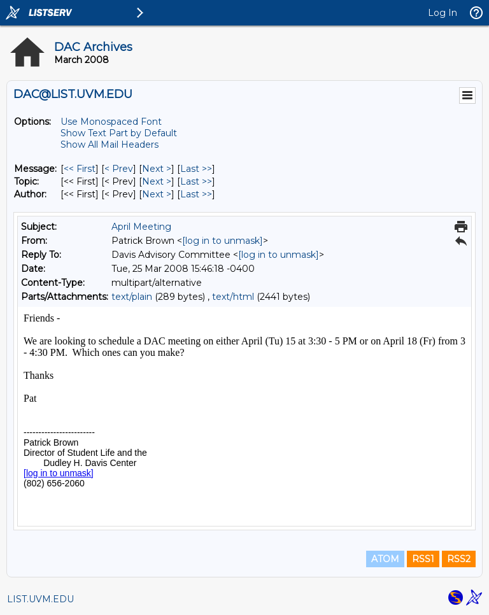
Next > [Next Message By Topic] (156, 181)
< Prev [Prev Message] (118, 168)
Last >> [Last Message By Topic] (196, 181)
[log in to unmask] (222, 240)
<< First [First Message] (80, 168)
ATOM (385, 559)
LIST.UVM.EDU (40, 599)
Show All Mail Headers (109, 144)
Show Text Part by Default (118, 133)
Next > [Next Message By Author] (156, 194)
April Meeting (141, 226)
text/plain (131, 296)
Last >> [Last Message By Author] (196, 194)
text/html (233, 296)
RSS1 (423, 559)
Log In (442, 12)
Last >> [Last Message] (196, 168)
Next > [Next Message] (156, 168)
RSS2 (459, 559)
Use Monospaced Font (111, 121)
